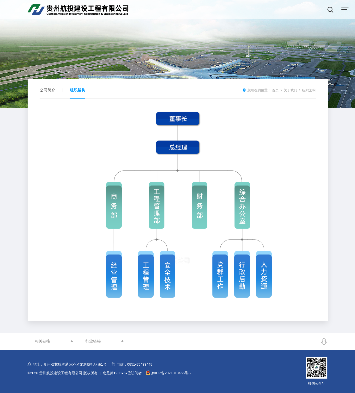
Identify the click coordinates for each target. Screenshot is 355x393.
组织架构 (77, 90)
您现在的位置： (259, 90)
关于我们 (290, 90)
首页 (275, 90)
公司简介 (47, 90)
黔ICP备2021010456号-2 (171, 373)
